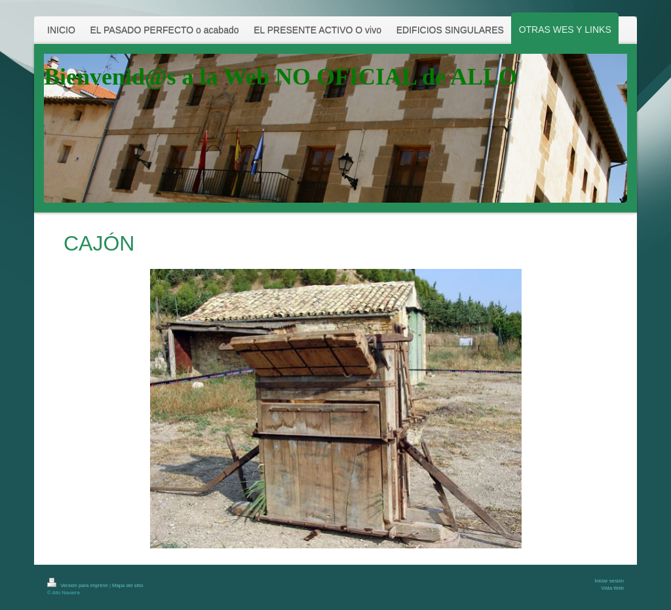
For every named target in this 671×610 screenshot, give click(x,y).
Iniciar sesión (609, 581)
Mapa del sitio (127, 585)
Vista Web (612, 588)
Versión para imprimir (78, 585)
